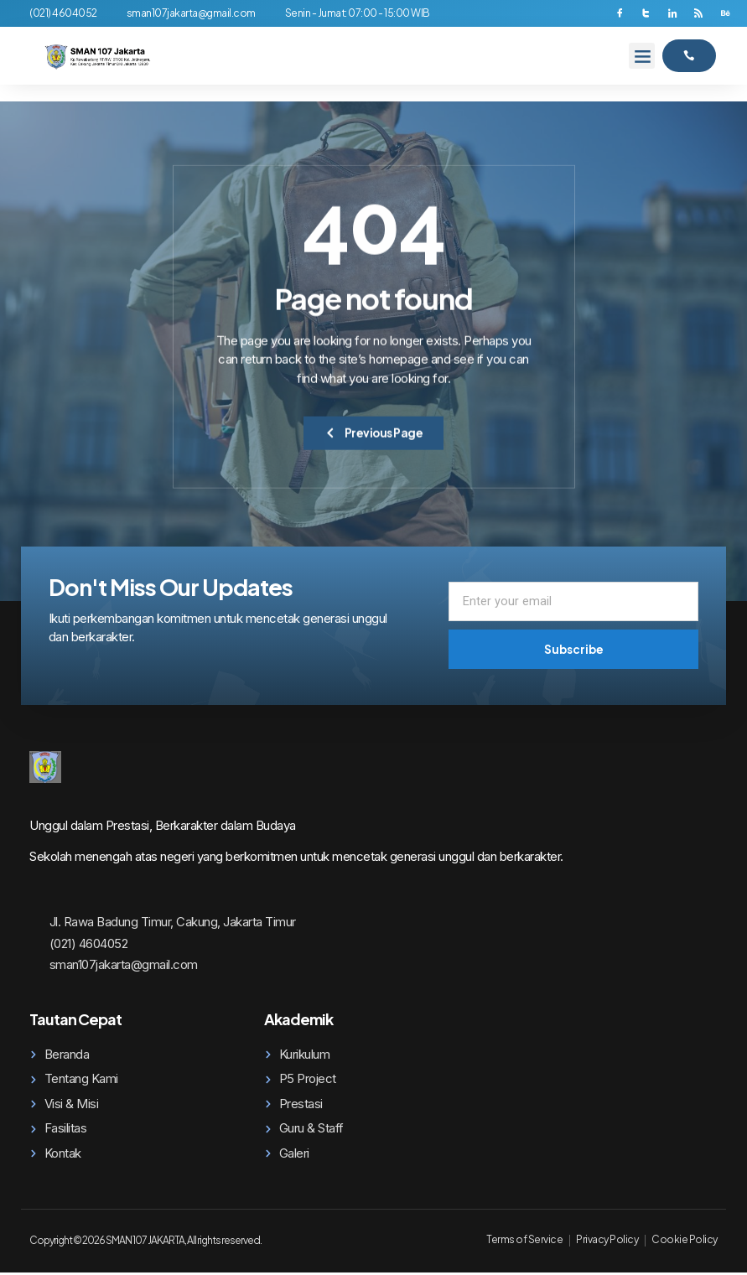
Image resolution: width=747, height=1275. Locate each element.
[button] (642, 57)
